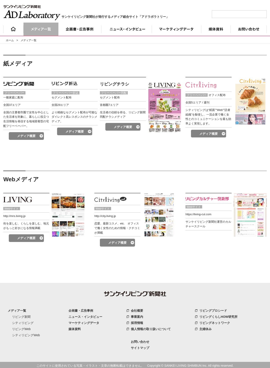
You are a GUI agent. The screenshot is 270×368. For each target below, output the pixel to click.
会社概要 (137, 310)
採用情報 (137, 322)
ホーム (10, 40)
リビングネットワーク (214, 322)
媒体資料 (74, 328)
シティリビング (23, 322)
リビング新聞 (21, 316)
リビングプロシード (213, 310)
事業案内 (137, 316)
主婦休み (205, 328)
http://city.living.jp (105, 215)
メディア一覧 (17, 310)
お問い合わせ (140, 341)
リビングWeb (21, 328)
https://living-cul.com (198, 213)
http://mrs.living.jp (14, 215)
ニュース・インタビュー (85, 316)
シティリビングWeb (26, 334)
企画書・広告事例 (80, 310)
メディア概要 (26, 135)
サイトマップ (140, 347)
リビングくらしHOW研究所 (218, 316)
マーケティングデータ (83, 322)
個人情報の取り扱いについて (151, 328)
